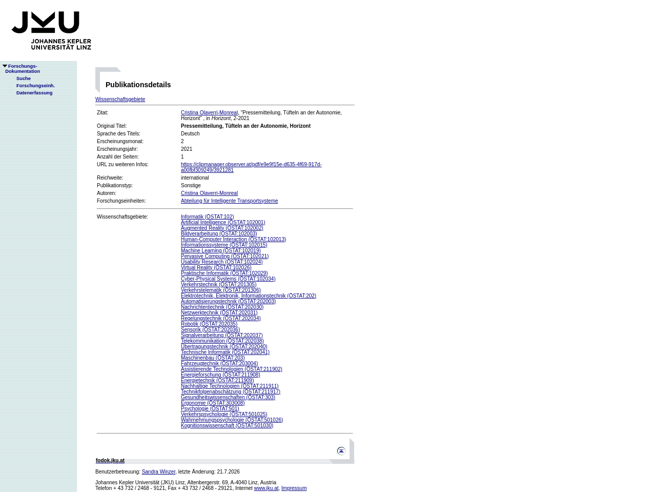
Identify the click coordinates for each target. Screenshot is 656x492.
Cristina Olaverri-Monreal (209, 112)
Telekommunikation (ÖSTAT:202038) (222, 341)
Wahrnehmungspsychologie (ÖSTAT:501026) (232, 420)
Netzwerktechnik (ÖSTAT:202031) (219, 313)
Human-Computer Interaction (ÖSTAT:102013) (233, 239)
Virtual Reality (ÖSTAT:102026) (216, 267)
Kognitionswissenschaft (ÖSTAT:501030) (227, 425)
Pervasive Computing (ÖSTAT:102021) (225, 256)
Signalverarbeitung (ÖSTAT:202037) (222, 335)
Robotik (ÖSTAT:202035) (209, 324)
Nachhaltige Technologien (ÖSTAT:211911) (230, 386)
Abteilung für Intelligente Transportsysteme (229, 201)
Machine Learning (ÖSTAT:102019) (221, 250)
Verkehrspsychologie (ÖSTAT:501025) (224, 414)
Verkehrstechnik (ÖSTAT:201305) (218, 284)
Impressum (293, 488)
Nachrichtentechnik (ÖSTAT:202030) (222, 307)
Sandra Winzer (159, 472)
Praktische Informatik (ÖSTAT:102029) (224, 273)
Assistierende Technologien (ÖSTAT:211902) (231, 369)
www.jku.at (266, 488)
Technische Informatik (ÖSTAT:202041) (225, 352)
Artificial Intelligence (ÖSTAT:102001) (223, 222)
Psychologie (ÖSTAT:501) (210, 408)
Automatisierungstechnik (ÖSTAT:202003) (228, 301)
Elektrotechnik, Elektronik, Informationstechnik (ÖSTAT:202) (248, 296)
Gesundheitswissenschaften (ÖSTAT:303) (228, 397)
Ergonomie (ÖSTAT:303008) (213, 403)
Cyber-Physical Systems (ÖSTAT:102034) (228, 279)
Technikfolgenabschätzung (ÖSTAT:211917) (230, 392)
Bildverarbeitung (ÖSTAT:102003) (219, 234)
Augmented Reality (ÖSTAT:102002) (222, 228)
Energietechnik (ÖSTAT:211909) (217, 380)
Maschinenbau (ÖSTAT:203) (213, 358)
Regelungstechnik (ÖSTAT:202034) (221, 318)
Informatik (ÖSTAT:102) (207, 217)
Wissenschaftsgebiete (120, 99)
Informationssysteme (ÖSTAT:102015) (224, 245)
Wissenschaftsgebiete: (122, 217)
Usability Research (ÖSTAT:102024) (222, 262)
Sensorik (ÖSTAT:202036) (210, 329)
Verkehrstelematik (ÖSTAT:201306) (221, 290)
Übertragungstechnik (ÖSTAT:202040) (224, 346)
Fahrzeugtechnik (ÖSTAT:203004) (219, 363)
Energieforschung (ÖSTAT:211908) (220, 375)
